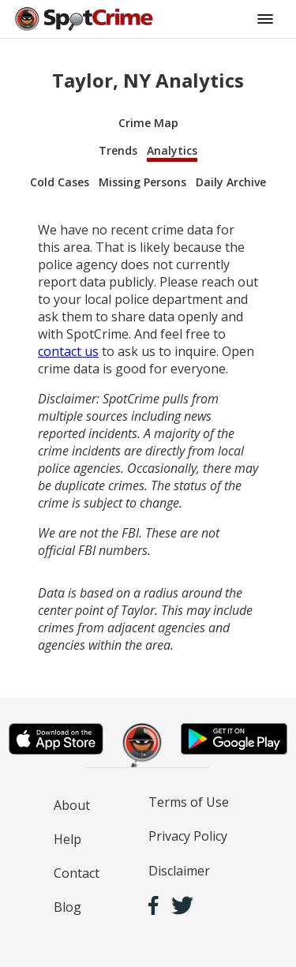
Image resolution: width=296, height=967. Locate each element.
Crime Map (148, 122)
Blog (67, 907)
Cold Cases (59, 181)
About (72, 805)
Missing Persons (142, 181)
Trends (118, 150)
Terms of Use (188, 802)
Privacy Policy (187, 836)
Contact (76, 873)
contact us (68, 351)
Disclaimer (179, 870)
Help (67, 839)
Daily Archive (231, 181)
